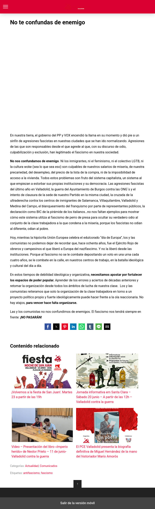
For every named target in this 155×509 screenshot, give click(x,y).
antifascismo (31, 473)
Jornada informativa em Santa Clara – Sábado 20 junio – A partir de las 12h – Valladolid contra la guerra (107, 379)
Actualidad (32, 466)
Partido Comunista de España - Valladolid (77, 6)
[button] (48, 326)
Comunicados (48, 466)
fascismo (47, 473)
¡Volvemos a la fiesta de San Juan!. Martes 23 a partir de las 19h (42, 376)
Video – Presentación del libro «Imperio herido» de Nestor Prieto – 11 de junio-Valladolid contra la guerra (42, 433)
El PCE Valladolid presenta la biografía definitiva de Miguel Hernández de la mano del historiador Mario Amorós (107, 433)
